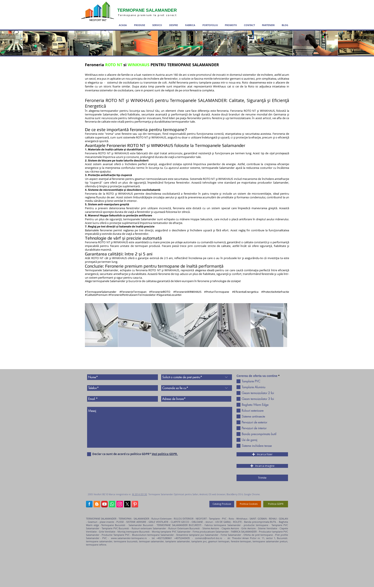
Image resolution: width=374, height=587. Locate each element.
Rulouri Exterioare (161, 518)
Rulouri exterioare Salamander (149, 528)
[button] (101, 325)
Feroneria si (152, 64)
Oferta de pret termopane (258, 534)
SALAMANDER (141, 518)
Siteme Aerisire (210, 528)
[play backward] (90, 325)
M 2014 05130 (139, 494)
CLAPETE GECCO (180, 521)
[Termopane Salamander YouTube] (104, 504)
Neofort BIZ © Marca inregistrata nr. (113, 494)
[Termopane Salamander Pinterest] (135, 504)
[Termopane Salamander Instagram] (119, 504)
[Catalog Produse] (221, 504)
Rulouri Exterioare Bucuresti (184, 528)
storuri (209, 521)
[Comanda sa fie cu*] (196, 388)
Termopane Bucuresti (113, 525)
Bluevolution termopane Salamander (153, 534)
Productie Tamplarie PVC (115, 534)
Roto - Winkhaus (238, 518)
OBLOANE (198, 521)
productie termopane (256, 525)
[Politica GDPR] (275, 504)
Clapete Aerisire (230, 528)
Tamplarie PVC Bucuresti (115, 528)
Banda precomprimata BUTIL (260, 521)
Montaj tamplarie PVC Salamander (171, 531)
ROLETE (237, 521)
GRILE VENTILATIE (158, 521)
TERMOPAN (125, 518)
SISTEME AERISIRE (136, 521)
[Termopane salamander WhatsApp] (112, 504)
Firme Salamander (231, 534)
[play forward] (281, 325)
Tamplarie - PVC (218, 518)
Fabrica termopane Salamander (222, 525)
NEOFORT (201, 518)
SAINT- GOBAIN (258, 518)
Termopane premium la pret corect (148, 15)
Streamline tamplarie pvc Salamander (197, 534)
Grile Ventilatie (107, 531)
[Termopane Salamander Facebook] (89, 504)
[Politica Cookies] (248, 504)
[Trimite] (262, 478)
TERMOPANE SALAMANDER (101, 518)
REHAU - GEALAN (278, 518)
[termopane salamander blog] (97, 504)
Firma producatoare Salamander (211, 531)
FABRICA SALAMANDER (243, 531)
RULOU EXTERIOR (184, 518)
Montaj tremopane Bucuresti (133, 531)
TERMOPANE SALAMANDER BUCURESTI (179, 525)
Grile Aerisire (248, 528)
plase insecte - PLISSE (112, 521)
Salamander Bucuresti (142, 525)
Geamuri (92, 521)
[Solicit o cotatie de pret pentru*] (196, 377)
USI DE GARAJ (223, 521)
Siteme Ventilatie (268, 528)
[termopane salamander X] (127, 504)
